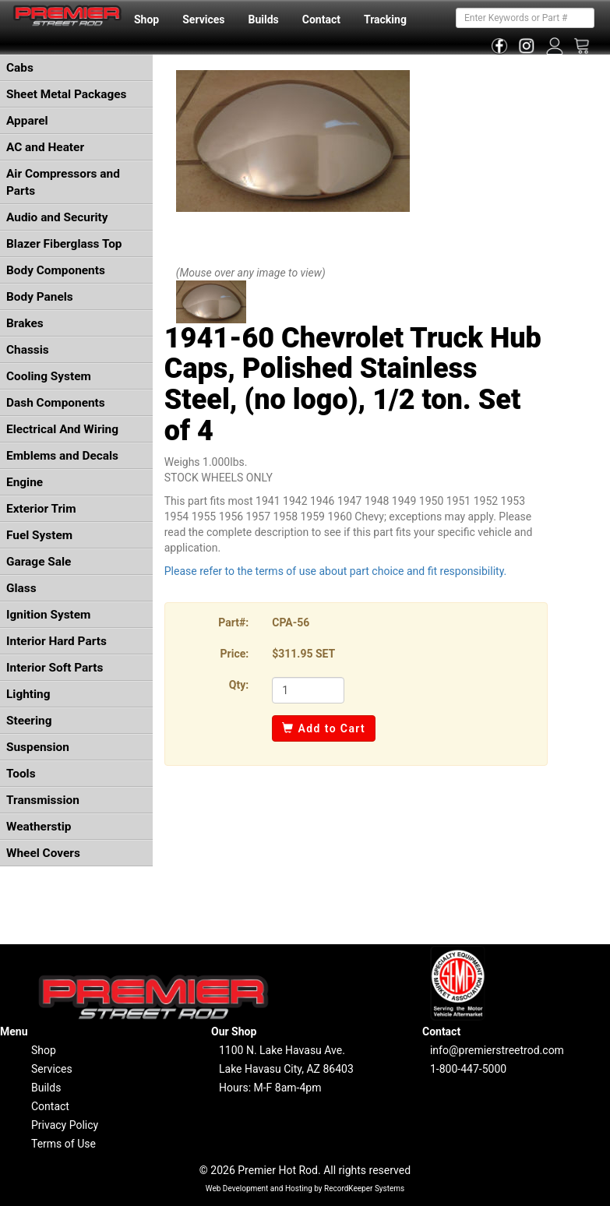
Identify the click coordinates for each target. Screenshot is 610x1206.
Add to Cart (323, 728)
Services (203, 19)
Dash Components (55, 403)
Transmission (42, 800)
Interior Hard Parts (56, 641)
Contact (321, 19)
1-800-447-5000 (468, 1069)
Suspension (37, 747)
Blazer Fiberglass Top (64, 244)
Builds (264, 19)
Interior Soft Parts (54, 668)
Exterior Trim (41, 509)
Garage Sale (38, 562)
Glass (21, 588)
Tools (21, 774)
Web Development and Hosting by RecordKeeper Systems (305, 1188)
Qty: (239, 685)
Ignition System (48, 615)
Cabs (19, 68)
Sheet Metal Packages (66, 94)
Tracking (385, 19)
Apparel (27, 121)
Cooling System (48, 376)
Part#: (233, 622)
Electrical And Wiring (62, 429)
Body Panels (39, 297)
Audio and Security (57, 217)
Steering (28, 721)
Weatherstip (38, 827)
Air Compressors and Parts (63, 182)
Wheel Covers (43, 853)
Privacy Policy (64, 1125)
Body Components (55, 270)
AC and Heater (45, 147)
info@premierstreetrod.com (497, 1050)
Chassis (27, 350)
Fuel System (39, 535)
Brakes (25, 323)
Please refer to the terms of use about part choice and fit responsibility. (335, 571)
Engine (24, 482)
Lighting (28, 694)
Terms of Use (63, 1143)
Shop (146, 19)
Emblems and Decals (62, 456)
